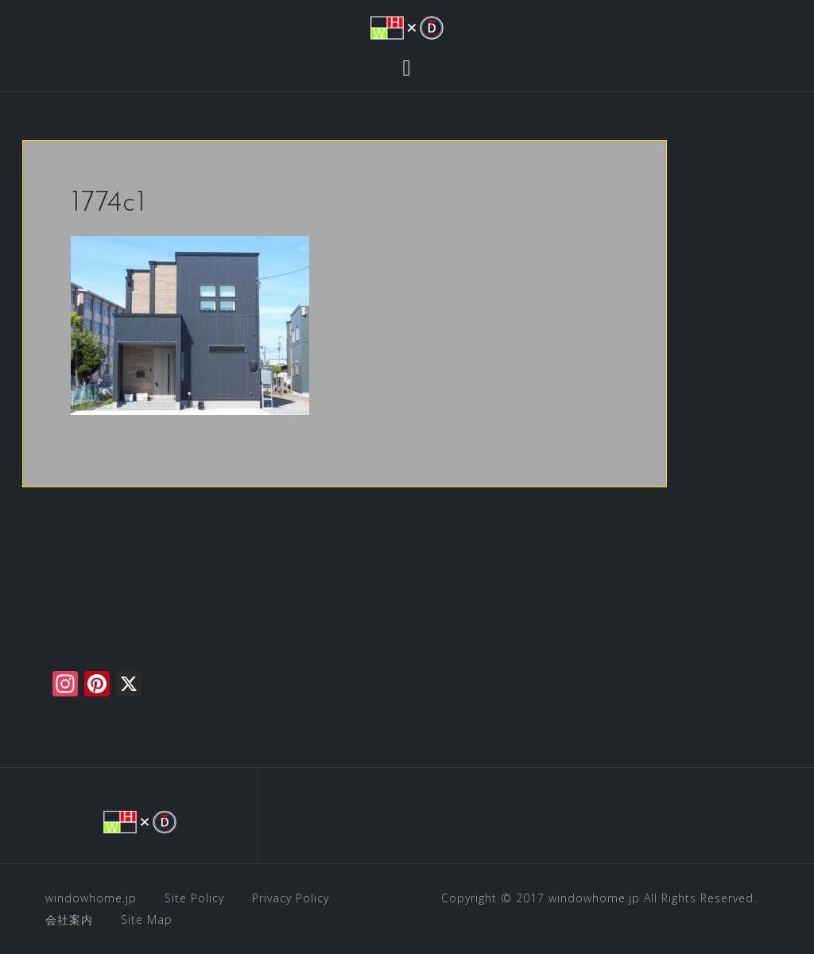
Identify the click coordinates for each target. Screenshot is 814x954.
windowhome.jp (91, 898)
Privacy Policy (290, 898)
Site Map (146, 919)
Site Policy (194, 898)
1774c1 (91, 520)
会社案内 (69, 919)
